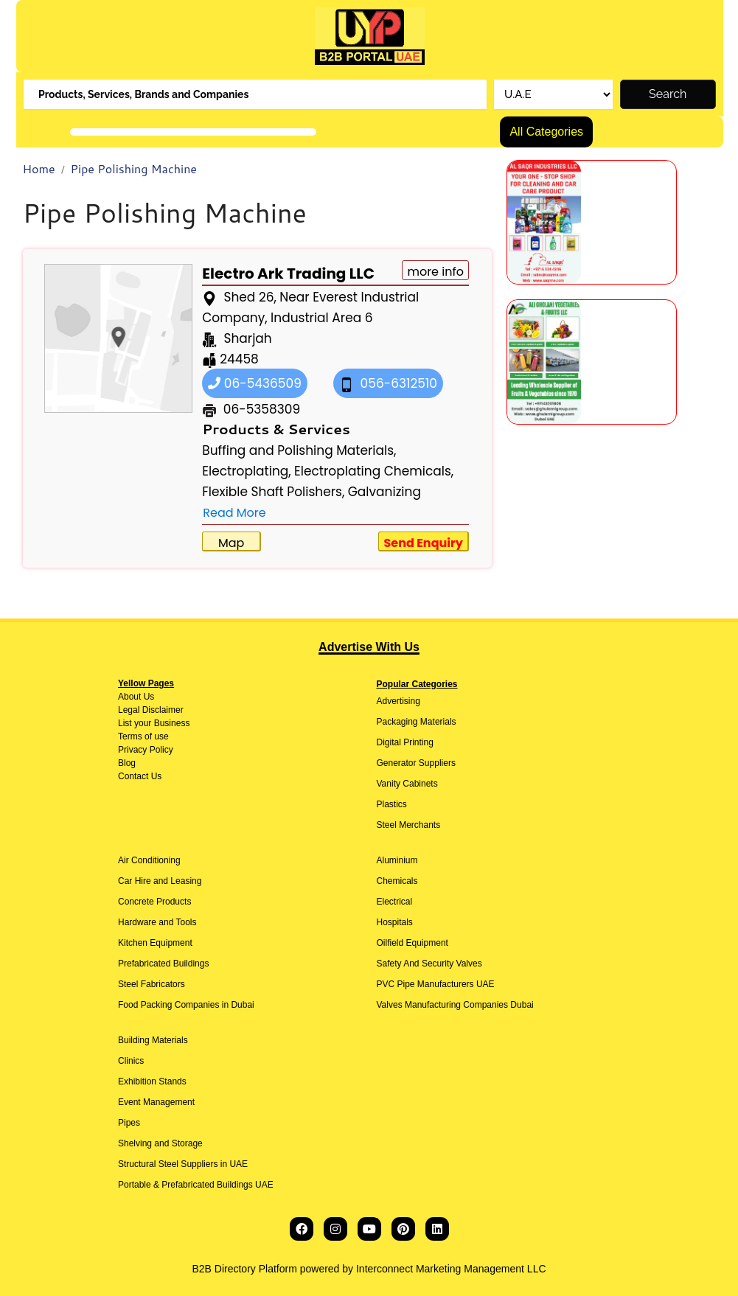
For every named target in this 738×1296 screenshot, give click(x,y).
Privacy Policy (145, 750)
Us (147, 696)
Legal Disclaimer (151, 710)
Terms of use (143, 736)
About (129, 696)
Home (39, 168)
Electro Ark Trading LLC (288, 273)
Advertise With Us (369, 647)
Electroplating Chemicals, (373, 471)
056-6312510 (388, 383)
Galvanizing (384, 492)
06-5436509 (255, 383)
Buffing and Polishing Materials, (299, 450)
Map (231, 542)
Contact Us (139, 776)
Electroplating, (246, 471)
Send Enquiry (423, 542)
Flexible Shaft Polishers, (273, 492)
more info (435, 271)
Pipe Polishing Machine (134, 168)
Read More (234, 512)
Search (667, 94)
